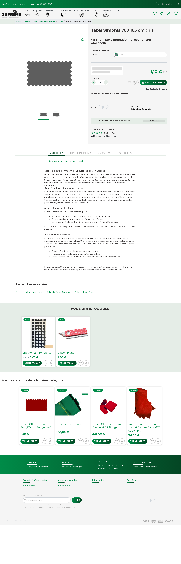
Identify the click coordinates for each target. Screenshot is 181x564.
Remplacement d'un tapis (35, 491)
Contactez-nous (135, 500)
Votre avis (96, 500)
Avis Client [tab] (104, 152)
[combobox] (140, 54)
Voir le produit (32, 363)
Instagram (155, 539)
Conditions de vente (137, 491)
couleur (94, 54)
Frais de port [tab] (124, 152)
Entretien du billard (32, 494)
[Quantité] (100, 82)
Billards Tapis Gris (83, 292)
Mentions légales (135, 497)
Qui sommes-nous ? (137, 485)
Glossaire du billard (101, 497)
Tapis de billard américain (28, 292)
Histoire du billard (101, 485)
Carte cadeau (29, 522)
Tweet (103, 107)
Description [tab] (56, 152)
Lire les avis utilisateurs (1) (104, 136)
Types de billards (100, 494)
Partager (99, 107)
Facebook (150, 539)
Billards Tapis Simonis (58, 292)
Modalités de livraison (68, 485)
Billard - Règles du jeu (33, 497)
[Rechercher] (167, 4)
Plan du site (133, 503)
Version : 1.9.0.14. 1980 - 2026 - (21, 560)
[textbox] (120, 54)
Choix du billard (30, 488)
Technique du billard (102, 491)
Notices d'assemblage (33, 485)
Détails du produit (100, 51)
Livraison (27, 513)
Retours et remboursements (37, 519)
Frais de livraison (158, 89)
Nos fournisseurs (135, 488)
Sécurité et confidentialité (140, 494)
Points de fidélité (66, 488)
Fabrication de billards (103, 488)
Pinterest (107, 107)
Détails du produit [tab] (80, 152)
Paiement (28, 525)
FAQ (25, 516)
